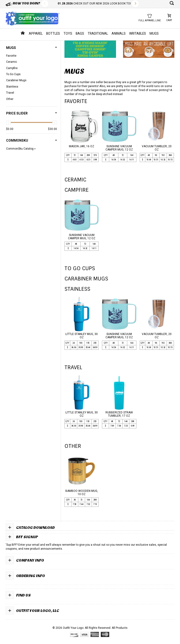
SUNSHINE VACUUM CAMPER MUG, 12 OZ (119, 148)
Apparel (36, 33)
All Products (120, 627)
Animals (119, 33)
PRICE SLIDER (31, 113)
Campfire (12, 68)
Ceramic (11, 61)
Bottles (53, 33)
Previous (44, 3)
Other (9, 99)
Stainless (12, 86)
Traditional (98, 33)
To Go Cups (13, 74)
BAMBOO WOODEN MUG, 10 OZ (81, 492)
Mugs (154, 33)
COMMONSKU (31, 140)
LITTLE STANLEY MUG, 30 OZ (81, 335)
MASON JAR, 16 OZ (81, 146)
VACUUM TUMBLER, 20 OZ (157, 148)
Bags (80, 33)
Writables (137, 33)
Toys (68, 33)
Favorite (11, 55)
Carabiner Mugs (16, 80)
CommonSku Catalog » (21, 148)
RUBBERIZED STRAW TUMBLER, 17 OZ (119, 414)
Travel (10, 92)
